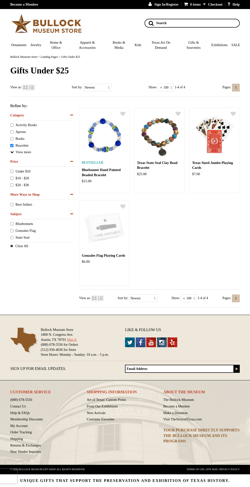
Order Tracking (21, 432)
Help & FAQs (20, 413)
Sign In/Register (163, 4)
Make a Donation (175, 413)
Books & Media (119, 45)
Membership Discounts (26, 419)
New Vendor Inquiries (25, 452)
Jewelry (36, 45)
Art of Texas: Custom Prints (106, 400)
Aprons (21, 132)
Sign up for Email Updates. (38, 368)
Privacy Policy (229, 469)
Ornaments (18, 45)
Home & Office (56, 45)
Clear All (21, 246)
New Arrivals (96, 413)
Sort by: (77, 87)
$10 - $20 (22, 178)
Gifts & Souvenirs (194, 45)
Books (20, 139)
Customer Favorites (100, 419)
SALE (235, 45)
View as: (16, 87)
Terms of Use (195, 469)
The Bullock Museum (178, 400)
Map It (72, 340)
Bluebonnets (24, 224)
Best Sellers (24, 204)
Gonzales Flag (26, 231)
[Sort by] (97, 87)
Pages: (226, 87)
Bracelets (22, 145)
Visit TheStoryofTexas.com (182, 419)
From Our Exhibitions (102, 406)
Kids (138, 45)
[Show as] (166, 87)
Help (234, 4)
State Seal (23, 238)
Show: (153, 87)
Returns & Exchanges (25, 445)
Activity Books (26, 125)
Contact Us (18, 406)
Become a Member (24, 4)
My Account (19, 426)
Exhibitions (219, 45)
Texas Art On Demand (161, 45)
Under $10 (23, 171)
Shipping (16, 439)
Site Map (212, 469)
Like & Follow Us (143, 330)
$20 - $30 (22, 185)
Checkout (215, 4)
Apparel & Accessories (87, 45)
